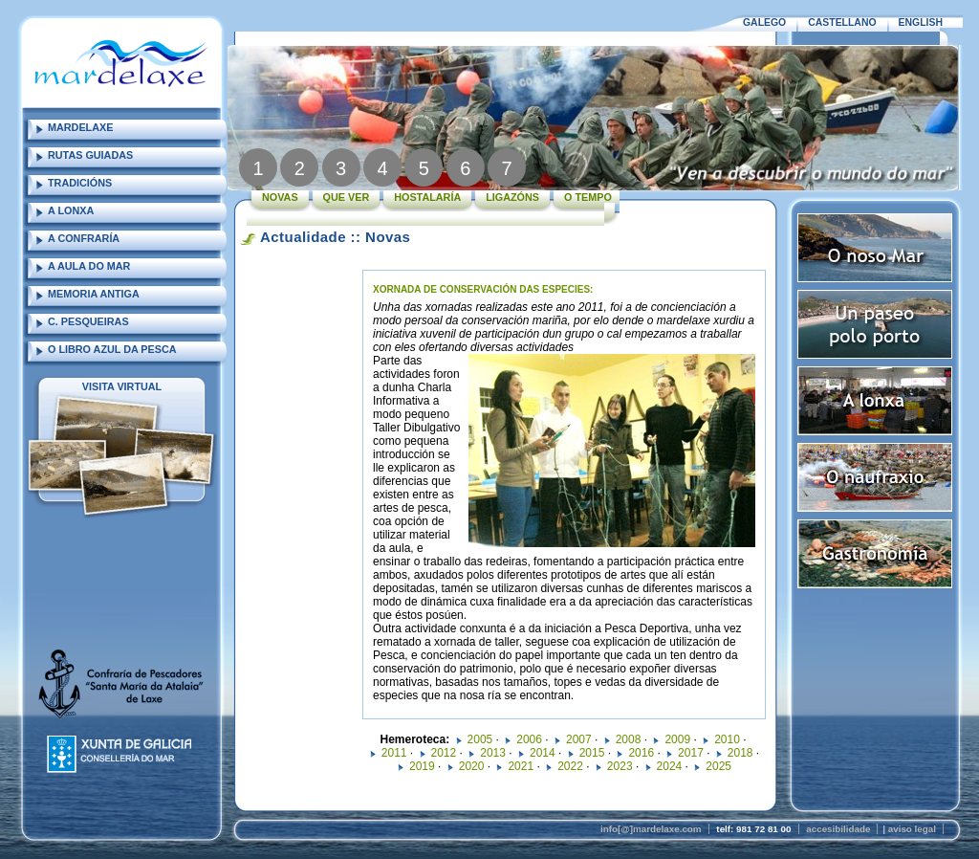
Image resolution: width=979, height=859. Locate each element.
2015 (592, 753)
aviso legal (912, 829)
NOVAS (280, 197)
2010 (727, 739)
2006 (529, 739)
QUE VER (346, 197)
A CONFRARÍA (84, 238)
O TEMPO (588, 197)
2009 (677, 739)
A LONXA (71, 210)
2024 (670, 766)
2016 (641, 753)
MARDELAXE (80, 127)
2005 (480, 739)
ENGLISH (921, 22)
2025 (718, 766)
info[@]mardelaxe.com (651, 829)
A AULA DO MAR (89, 266)
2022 (570, 766)
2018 (740, 753)
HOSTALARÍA (427, 197)
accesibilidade (838, 829)
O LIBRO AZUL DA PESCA (112, 349)
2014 (542, 753)
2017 (691, 753)
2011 (394, 753)
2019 (422, 766)
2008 (629, 739)
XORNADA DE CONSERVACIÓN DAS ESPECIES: (483, 289)
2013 (493, 753)
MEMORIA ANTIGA (94, 293)
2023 (620, 766)
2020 (472, 766)
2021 (520, 766)
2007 (579, 739)
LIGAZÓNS (512, 197)
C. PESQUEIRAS (88, 321)
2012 (444, 753)
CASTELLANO (842, 22)
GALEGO (764, 22)
